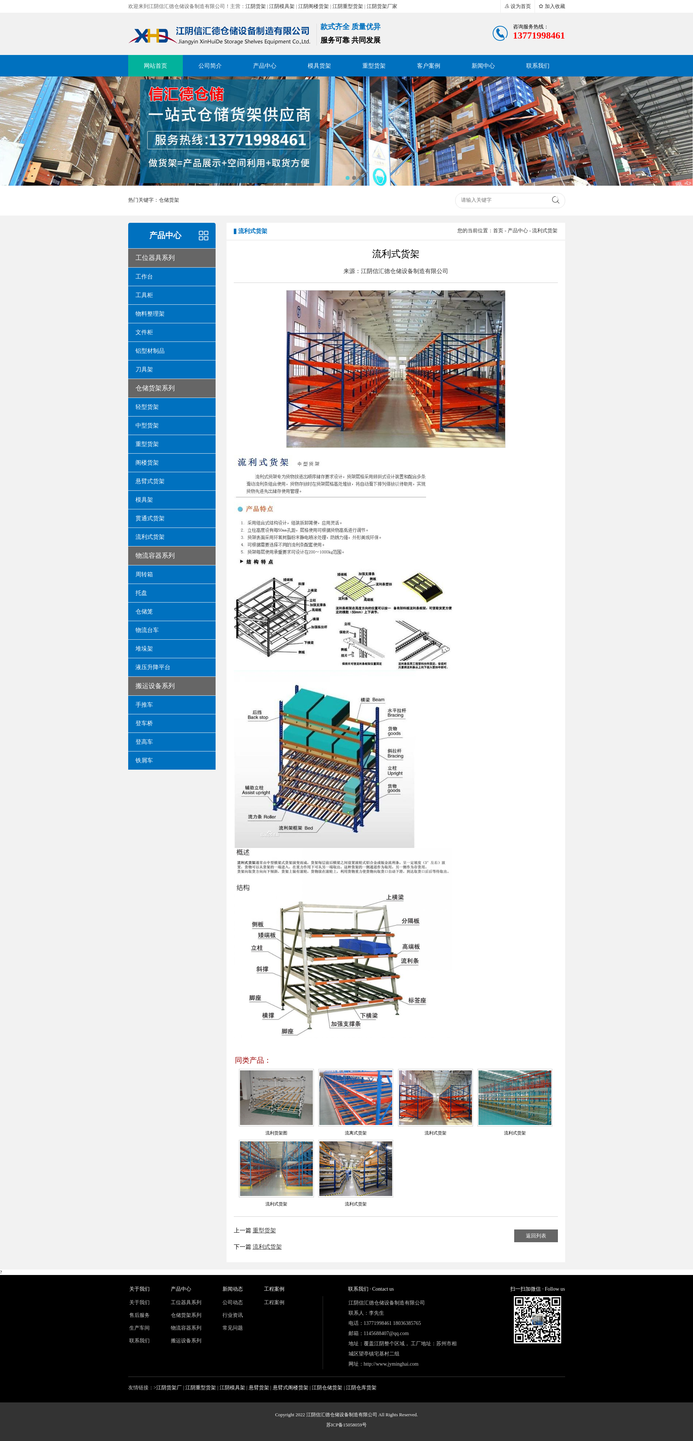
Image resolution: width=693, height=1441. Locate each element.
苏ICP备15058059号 (346, 1425)
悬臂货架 (259, 1387)
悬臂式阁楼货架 (290, 1387)
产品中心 (518, 230)
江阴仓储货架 (327, 1387)
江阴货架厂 (169, 1387)
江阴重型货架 (347, 6)
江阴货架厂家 (382, 6)
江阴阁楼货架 (313, 6)
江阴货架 (255, 6)
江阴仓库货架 (361, 1387)
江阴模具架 (282, 6)
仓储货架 (169, 200)
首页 (498, 230)
